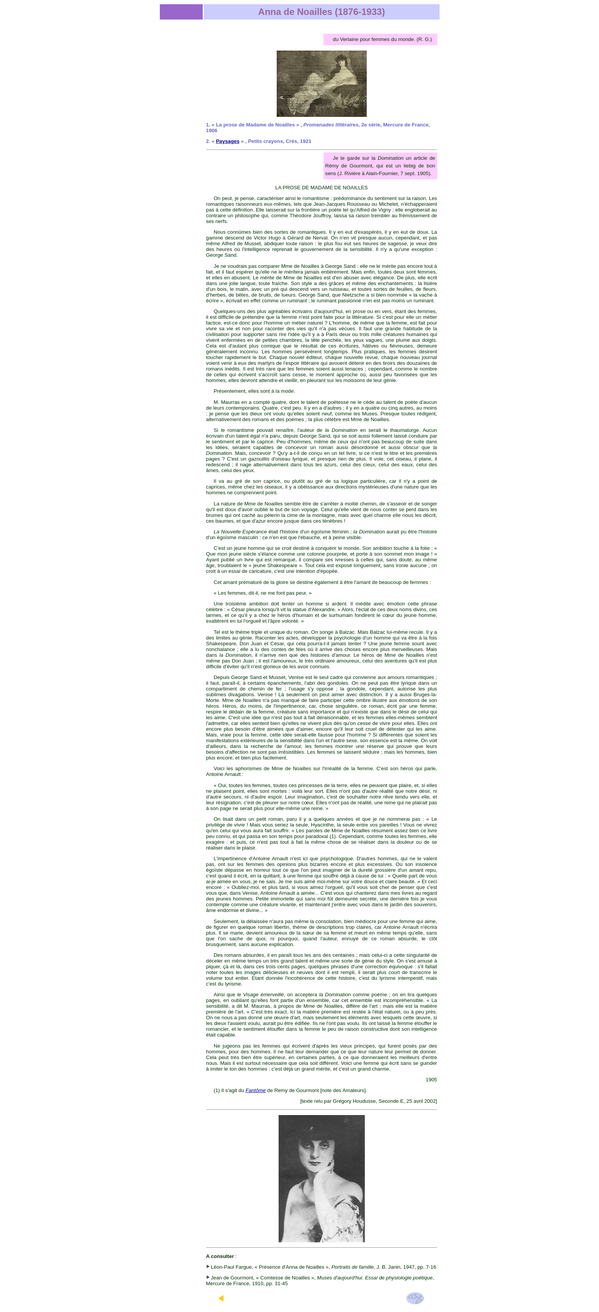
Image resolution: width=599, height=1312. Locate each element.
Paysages (228, 141)
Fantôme (256, 1090)
